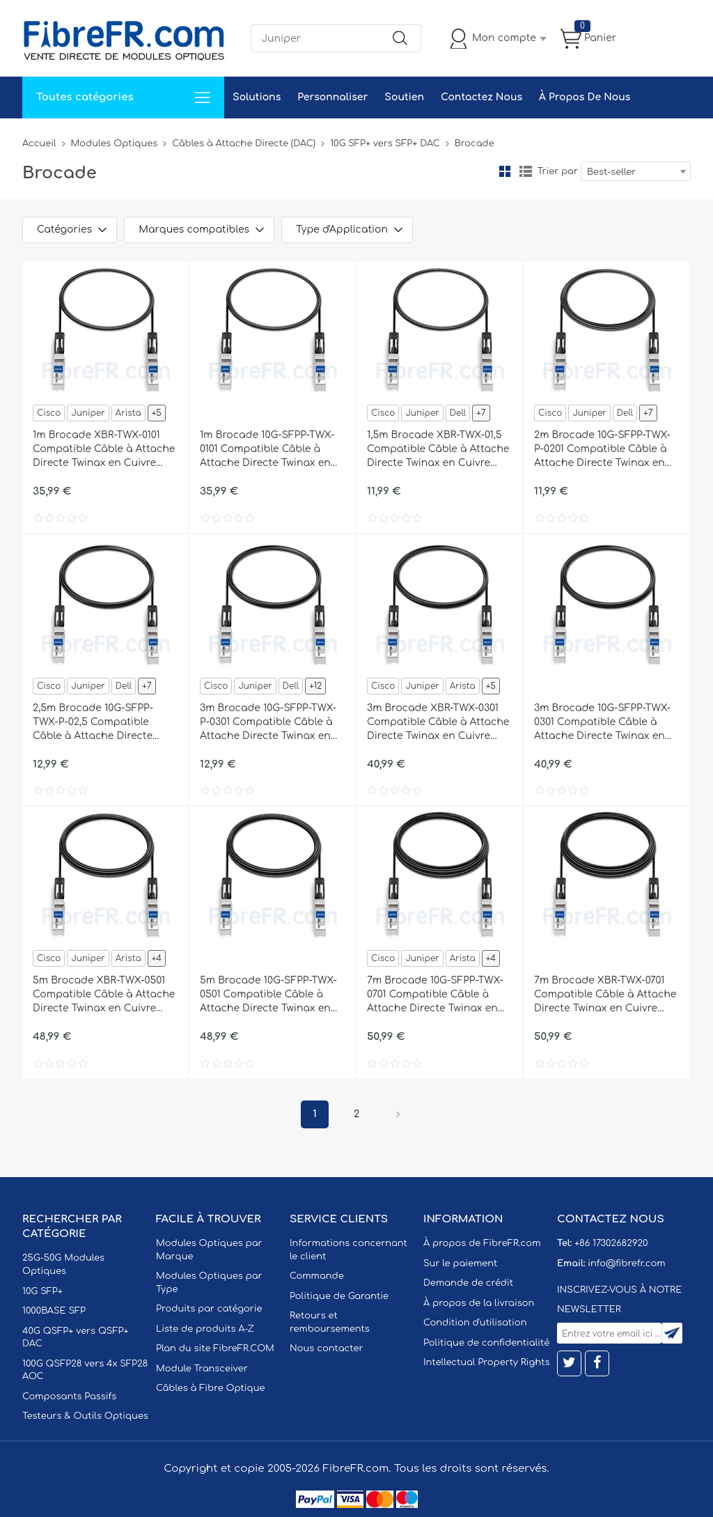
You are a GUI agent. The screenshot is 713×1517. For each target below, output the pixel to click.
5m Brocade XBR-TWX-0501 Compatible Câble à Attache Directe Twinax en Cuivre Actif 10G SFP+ (104, 995)
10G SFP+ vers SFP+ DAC (385, 143)
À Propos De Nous (584, 97)
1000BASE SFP (54, 1311)
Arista (128, 413)
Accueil (39, 143)
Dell (458, 413)
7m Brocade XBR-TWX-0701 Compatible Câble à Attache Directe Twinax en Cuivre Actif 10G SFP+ (605, 995)
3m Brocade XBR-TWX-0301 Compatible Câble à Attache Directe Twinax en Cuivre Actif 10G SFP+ (438, 723)
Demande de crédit (468, 1283)
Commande (317, 1276)
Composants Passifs (69, 1396)
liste (525, 171)
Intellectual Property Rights (486, 1362)
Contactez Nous (481, 97)
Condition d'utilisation (474, 1323)
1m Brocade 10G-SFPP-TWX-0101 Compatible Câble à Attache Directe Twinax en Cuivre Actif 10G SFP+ (267, 450)
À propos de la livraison (478, 1303)
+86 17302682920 (611, 1243)
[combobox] (636, 171)
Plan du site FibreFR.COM (215, 1348)
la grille (505, 171)
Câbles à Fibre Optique (210, 1388)
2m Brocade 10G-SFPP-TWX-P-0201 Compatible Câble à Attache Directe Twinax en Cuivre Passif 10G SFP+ (602, 450)
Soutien (404, 97)
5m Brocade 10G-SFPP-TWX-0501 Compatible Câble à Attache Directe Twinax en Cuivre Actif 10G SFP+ (268, 995)
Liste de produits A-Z (205, 1329)
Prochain (398, 1114)
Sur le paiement (460, 1263)
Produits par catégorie (209, 1309)
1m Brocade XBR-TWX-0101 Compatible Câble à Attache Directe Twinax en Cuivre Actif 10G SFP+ (104, 450)
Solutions (257, 97)
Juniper (87, 413)
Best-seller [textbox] (611, 172)
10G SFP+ (42, 1291)
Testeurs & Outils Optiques (85, 1416)
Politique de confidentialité (486, 1343)
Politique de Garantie (339, 1296)
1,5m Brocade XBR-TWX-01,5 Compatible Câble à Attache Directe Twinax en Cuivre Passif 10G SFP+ (438, 450)
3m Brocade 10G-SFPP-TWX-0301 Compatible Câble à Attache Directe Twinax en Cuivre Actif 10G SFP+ (602, 723)
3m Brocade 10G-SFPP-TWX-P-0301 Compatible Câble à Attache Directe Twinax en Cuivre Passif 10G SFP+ (268, 723)
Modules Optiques (114, 143)
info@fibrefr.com (626, 1263)
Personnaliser (332, 97)
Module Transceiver (202, 1369)
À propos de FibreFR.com (481, 1243)
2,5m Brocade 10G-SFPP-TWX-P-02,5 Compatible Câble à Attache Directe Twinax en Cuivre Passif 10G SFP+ (101, 723)
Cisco (49, 413)
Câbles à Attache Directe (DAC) (243, 143)
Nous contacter (326, 1348)
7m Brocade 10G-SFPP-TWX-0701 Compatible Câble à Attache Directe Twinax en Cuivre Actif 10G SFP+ (435, 995)
